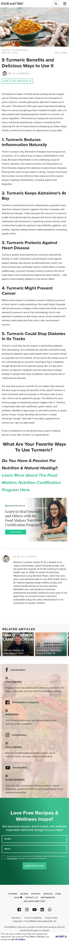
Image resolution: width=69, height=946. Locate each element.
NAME (7, 839)
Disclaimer (16, 918)
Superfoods (20, 50)
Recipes (24, 894)
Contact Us (31, 897)
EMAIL (8, 849)
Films (58, 894)
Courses (12, 894)
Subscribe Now (34, 866)
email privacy (12, 858)
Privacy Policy (51, 918)
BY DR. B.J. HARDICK (25, 556)
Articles (47, 894)
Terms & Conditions (33, 918)
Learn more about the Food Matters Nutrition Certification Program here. (32, 482)
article (6, 50)
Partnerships (48, 897)
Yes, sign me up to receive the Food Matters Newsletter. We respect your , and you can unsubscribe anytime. (36, 857)
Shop (18, 897)
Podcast (35, 894)
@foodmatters (17, 670)
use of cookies (18, 939)
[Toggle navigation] (64, 3)
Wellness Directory (34, 901)
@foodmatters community (25, 702)
